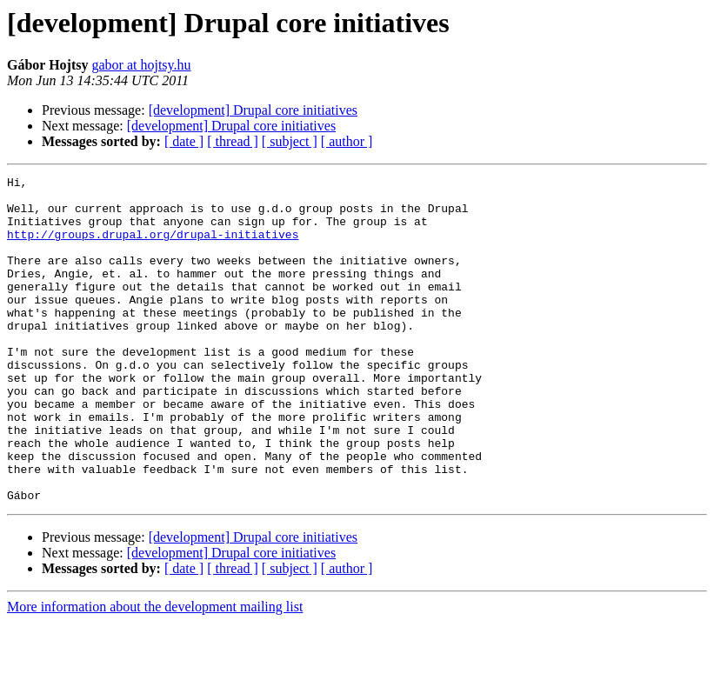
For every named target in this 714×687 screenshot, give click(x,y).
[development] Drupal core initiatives (253, 110)
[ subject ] (289, 141)
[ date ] (184, 141)
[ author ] (347, 141)
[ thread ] (232, 141)
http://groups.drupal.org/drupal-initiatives (152, 247)
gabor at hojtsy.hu (140, 64)
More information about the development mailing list (155, 671)
